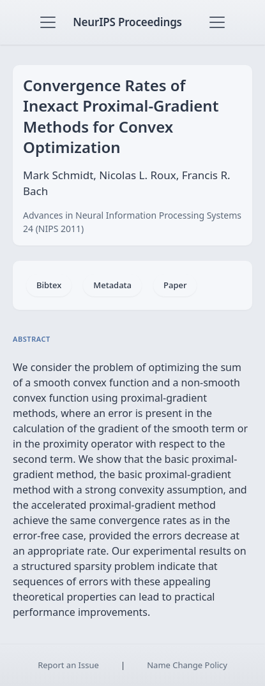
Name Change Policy (187, 665)
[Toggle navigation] (48, 22)
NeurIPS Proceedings (127, 22)
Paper (174, 285)
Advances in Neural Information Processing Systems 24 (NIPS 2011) (132, 222)
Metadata (112, 285)
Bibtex (48, 285)
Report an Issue (68, 665)
